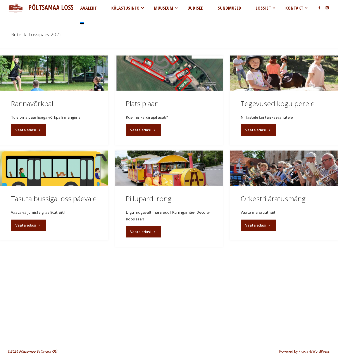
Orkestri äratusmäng (273, 198)
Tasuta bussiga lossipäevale (54, 198)
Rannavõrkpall (33, 103)
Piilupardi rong (148, 198)
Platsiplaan (142, 103)
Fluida (303, 351)
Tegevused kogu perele (278, 103)
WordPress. (321, 351)
